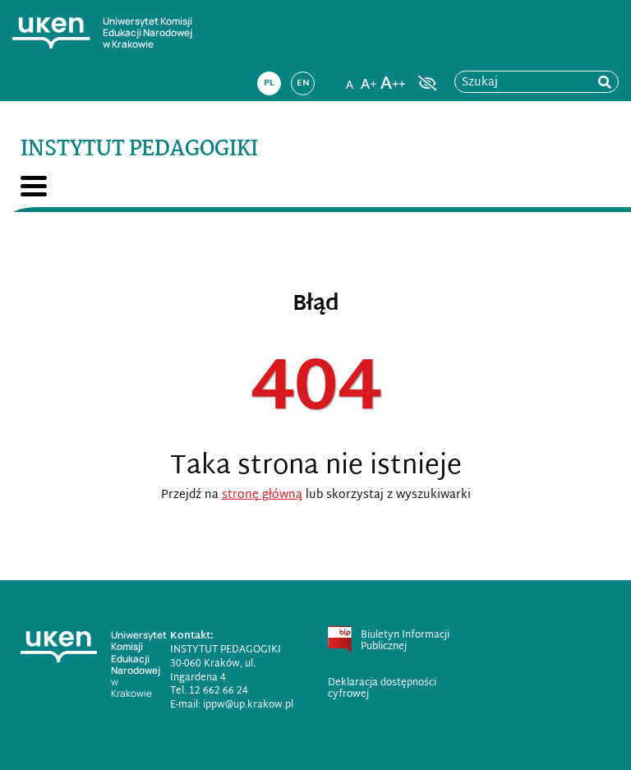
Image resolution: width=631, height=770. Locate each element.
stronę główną (262, 495)
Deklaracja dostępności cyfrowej (382, 688)
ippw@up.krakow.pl (248, 705)
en (303, 83)
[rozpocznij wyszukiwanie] (605, 82)
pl (269, 83)
